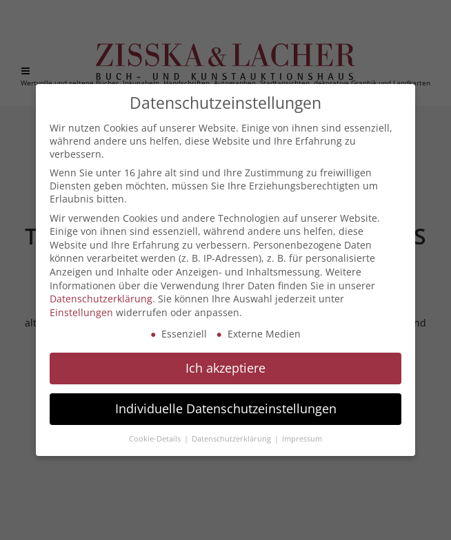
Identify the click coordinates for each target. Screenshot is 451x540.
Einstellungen (81, 312)
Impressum (302, 439)
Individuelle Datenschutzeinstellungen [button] (226, 408)
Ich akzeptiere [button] (225, 368)
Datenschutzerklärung (101, 298)
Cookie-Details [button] (156, 439)
